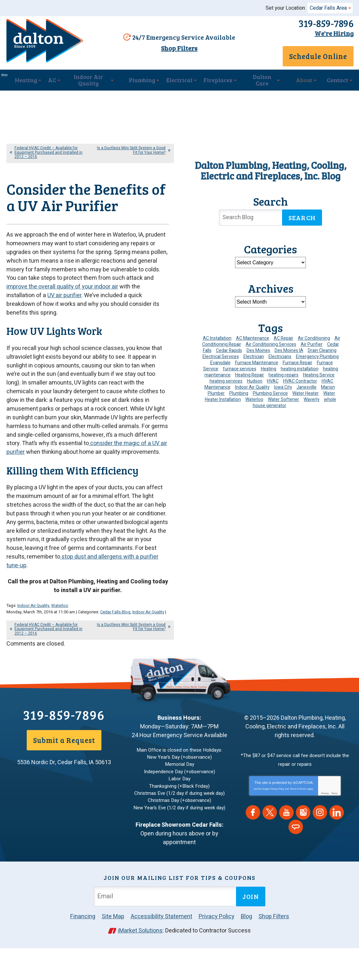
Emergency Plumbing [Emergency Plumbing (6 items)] (317, 356)
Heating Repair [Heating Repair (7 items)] (249, 374)
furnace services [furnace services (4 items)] (239, 368)
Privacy (325, 806)
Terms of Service (298, 801)
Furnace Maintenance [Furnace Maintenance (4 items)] (256, 362)
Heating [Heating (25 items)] (268, 368)
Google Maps (303, 825)
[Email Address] (166, 904)
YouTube (286, 825)
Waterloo (59, 622)
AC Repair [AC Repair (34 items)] (283, 338)
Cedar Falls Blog (115, 627)
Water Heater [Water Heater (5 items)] (305, 393)
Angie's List (295, 839)
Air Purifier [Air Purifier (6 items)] (312, 344)
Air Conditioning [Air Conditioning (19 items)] (314, 338)
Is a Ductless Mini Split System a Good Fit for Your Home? (131, 150)
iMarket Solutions (140, 938)
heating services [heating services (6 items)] (226, 380)
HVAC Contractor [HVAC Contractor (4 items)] (300, 380)
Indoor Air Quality (33, 622)
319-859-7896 (322, 23)
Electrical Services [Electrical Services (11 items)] (221, 356)
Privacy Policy (277, 801)
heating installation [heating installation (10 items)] (299, 368)
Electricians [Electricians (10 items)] (280, 356)
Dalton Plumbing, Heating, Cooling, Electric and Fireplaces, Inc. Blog (270, 170)
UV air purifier (64, 322)
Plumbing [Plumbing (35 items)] (238, 393)
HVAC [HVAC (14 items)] (273, 380)
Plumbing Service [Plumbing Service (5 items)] (270, 393)
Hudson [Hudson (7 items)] (254, 380)
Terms (334, 806)
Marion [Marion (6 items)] (328, 387)
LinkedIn (336, 825)
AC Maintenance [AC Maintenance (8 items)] (252, 338)
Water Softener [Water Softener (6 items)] (283, 399)
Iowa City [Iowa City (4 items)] (283, 387)
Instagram (320, 825)
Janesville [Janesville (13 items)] (306, 387)
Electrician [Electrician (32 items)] (253, 356)
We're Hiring (330, 33)
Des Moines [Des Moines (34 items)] (258, 350)
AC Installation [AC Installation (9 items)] (217, 338)
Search (302, 216)
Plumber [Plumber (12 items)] (216, 393)
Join (250, 904)
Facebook (253, 825)
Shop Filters (176, 52)
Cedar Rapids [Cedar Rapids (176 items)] (229, 350)
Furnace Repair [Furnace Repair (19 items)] (297, 362)
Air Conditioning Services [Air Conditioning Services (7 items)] (271, 344)
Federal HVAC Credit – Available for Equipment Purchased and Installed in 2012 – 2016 (48, 152)
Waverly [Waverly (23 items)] (311, 399)
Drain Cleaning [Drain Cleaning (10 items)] (322, 350)
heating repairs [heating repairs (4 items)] (283, 374)
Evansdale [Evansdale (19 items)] (220, 362)
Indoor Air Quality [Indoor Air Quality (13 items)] (252, 387)
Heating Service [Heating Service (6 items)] (319, 374)
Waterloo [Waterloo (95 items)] (254, 399)
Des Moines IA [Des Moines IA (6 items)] (289, 350)
